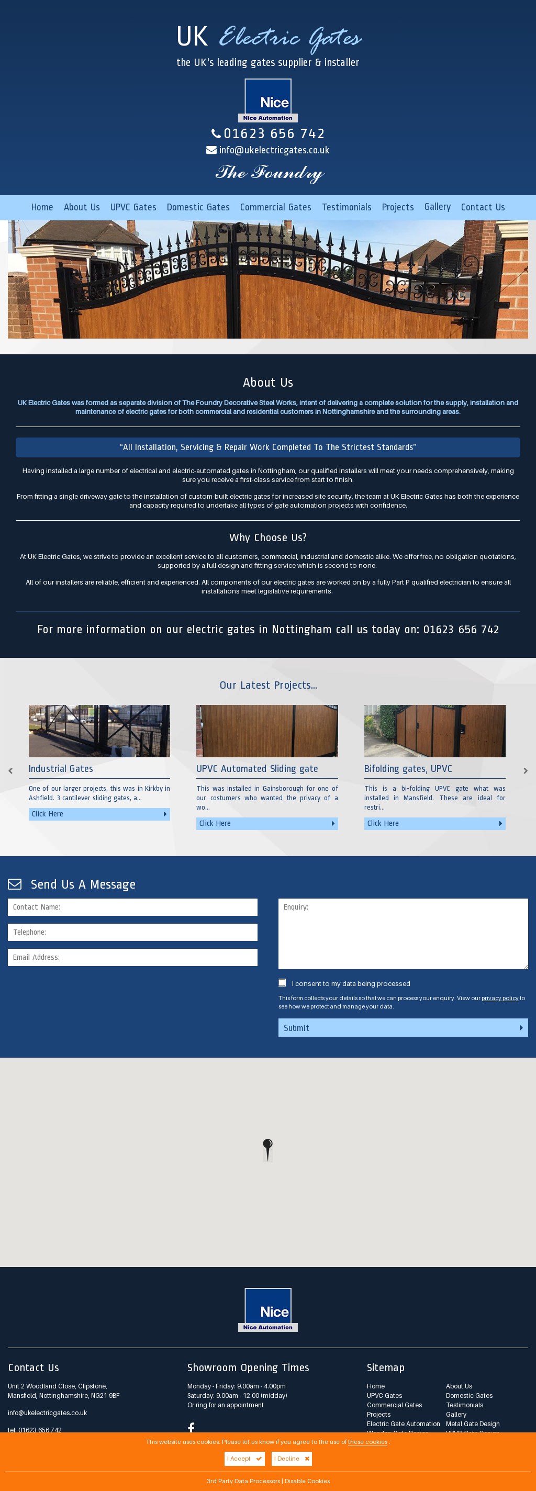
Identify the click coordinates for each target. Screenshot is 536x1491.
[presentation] (87, 994)
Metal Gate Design (473, 1424)
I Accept (244, 1458)
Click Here (99, 814)
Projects (398, 207)
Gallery (438, 206)
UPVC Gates (133, 207)
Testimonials (347, 207)
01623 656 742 (268, 133)
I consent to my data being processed (344, 983)
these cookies (367, 1441)
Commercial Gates (275, 207)
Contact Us (483, 207)
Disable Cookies (307, 1481)
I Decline (291, 1458)
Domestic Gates (198, 207)
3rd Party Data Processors (243, 1481)
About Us (82, 207)
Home (42, 207)
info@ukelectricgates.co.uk (274, 150)
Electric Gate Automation (403, 1424)
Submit (403, 1028)
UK (268, 50)
